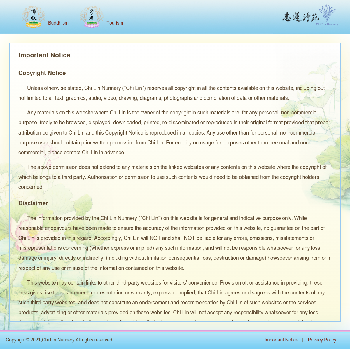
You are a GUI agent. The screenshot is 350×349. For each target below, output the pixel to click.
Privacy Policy (322, 340)
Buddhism (58, 23)
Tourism (114, 23)
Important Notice (281, 340)
